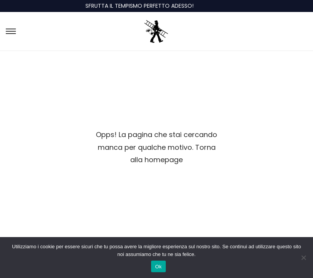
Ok (158, 267)
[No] (303, 257)
